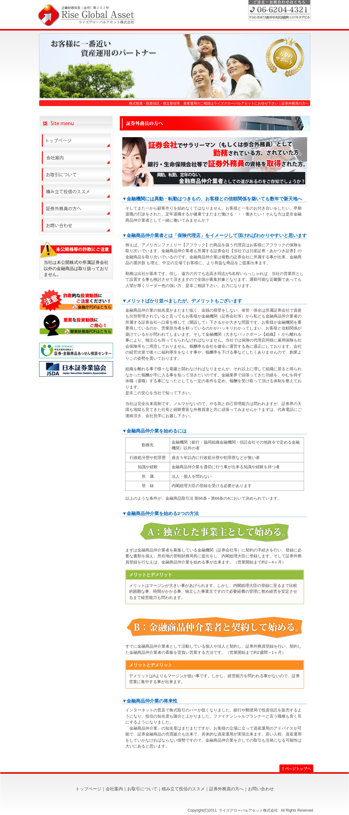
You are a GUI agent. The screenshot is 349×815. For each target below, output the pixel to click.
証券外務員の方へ (226, 788)
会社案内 (114, 788)
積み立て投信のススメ (183, 788)
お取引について (142, 788)
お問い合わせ (261, 788)
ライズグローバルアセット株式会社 (249, 810)
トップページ (88, 788)
